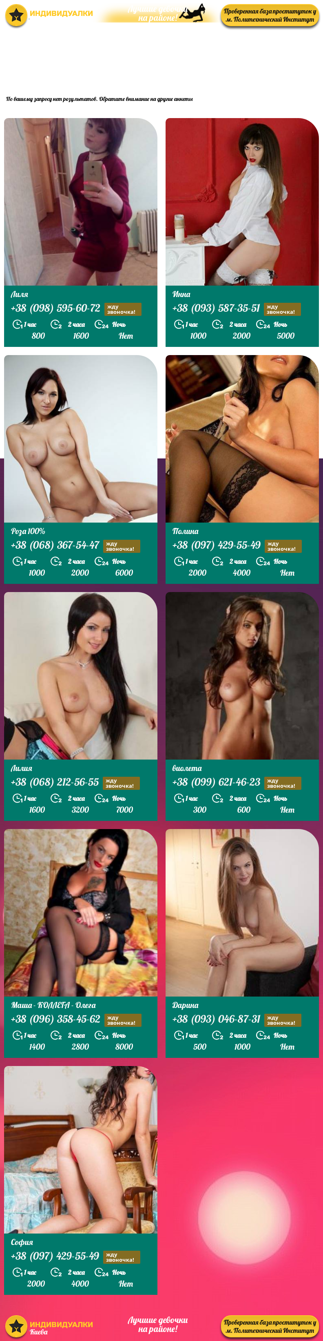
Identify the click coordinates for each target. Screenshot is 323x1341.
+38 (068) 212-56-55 (75, 783)
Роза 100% (28, 531)
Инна (181, 294)
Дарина (185, 1005)
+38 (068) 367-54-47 (75, 546)
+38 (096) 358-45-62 (76, 1020)
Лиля (19, 294)
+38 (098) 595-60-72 (76, 309)
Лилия (21, 768)
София (22, 1242)
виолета (187, 768)
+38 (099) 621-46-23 (237, 783)
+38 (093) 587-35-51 (237, 309)
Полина (185, 531)
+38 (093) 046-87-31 (237, 1020)
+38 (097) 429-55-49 (237, 546)
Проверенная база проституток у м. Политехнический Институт (270, 15)
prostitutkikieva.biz (268, 67)
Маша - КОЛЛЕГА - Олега (53, 1005)
